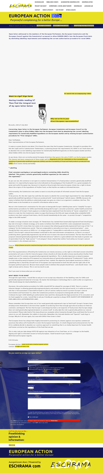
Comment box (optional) (34, 397)
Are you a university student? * (36, 391)
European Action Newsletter (84, 25)
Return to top (12, 445)
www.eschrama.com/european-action (35, 344)
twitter (24, 25)
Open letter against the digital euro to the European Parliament (46, 367)
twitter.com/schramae (61, 25)
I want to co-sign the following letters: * (39, 366)
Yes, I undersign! (33, 417)
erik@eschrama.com (22, 346)
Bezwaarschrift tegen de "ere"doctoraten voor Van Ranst (44, 369)
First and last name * (33, 359)
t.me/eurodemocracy (44, 25)
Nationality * (31, 385)
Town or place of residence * (35, 379)
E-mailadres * (31, 373)
